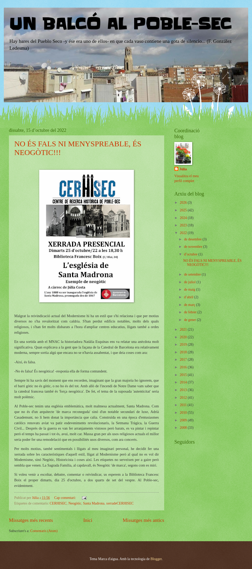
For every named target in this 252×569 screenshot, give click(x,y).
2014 (184, 382)
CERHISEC (58, 503)
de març (190, 305)
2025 (184, 210)
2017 (184, 359)
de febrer (191, 312)
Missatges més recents (31, 520)
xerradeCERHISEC (120, 503)
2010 (184, 413)
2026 (184, 202)
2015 (184, 375)
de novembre (193, 247)
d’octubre (191, 254)
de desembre (193, 239)
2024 (184, 218)
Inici (87, 520)
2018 (184, 352)
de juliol (190, 282)
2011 (184, 405)
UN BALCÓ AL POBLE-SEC (120, 24)
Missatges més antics (143, 520)
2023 (184, 225)
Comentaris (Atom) (44, 531)
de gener (190, 320)
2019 (184, 344)
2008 (184, 428)
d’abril (189, 297)
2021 (184, 329)
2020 (184, 337)
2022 (184, 233)
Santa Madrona (93, 503)
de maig (190, 289)
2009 (184, 420)
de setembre (193, 274)
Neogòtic (74, 503)
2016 (184, 367)
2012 (184, 397)
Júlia (183, 169)
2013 (184, 390)
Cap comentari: (65, 498)
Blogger (156, 559)
